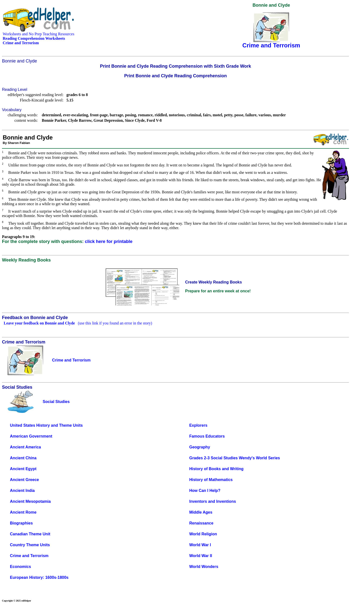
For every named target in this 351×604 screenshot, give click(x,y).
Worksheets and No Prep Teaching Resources (38, 34)
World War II (200, 556)
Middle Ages (200, 512)
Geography (199, 447)
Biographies (21, 523)
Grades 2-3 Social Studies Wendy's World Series (234, 458)
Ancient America (25, 447)
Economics (20, 566)
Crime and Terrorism (29, 556)
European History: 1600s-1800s (39, 577)
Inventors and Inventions (212, 501)
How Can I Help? (204, 490)
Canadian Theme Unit (30, 534)
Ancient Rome (23, 512)
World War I (200, 545)
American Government (31, 436)
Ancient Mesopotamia (30, 501)
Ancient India (22, 490)
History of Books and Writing (216, 469)
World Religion (203, 534)
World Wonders (203, 566)
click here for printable (108, 241)
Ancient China (23, 458)
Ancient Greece (24, 480)
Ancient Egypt (23, 469)
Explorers (198, 425)
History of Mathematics (211, 480)
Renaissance (201, 523)
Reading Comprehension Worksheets (34, 38)
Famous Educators (207, 436)
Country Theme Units (30, 545)
